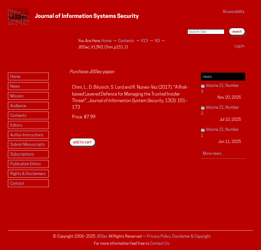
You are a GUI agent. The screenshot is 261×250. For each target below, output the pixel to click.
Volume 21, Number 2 (221, 113)
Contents (126, 40)
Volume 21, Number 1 (221, 135)
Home (106, 40)
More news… (214, 153)
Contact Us (160, 243)
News (207, 76)
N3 (157, 40)
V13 (144, 40)
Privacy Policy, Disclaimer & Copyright (179, 236)
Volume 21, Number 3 (221, 92)
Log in (239, 45)
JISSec (102, 236)
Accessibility (233, 11)
